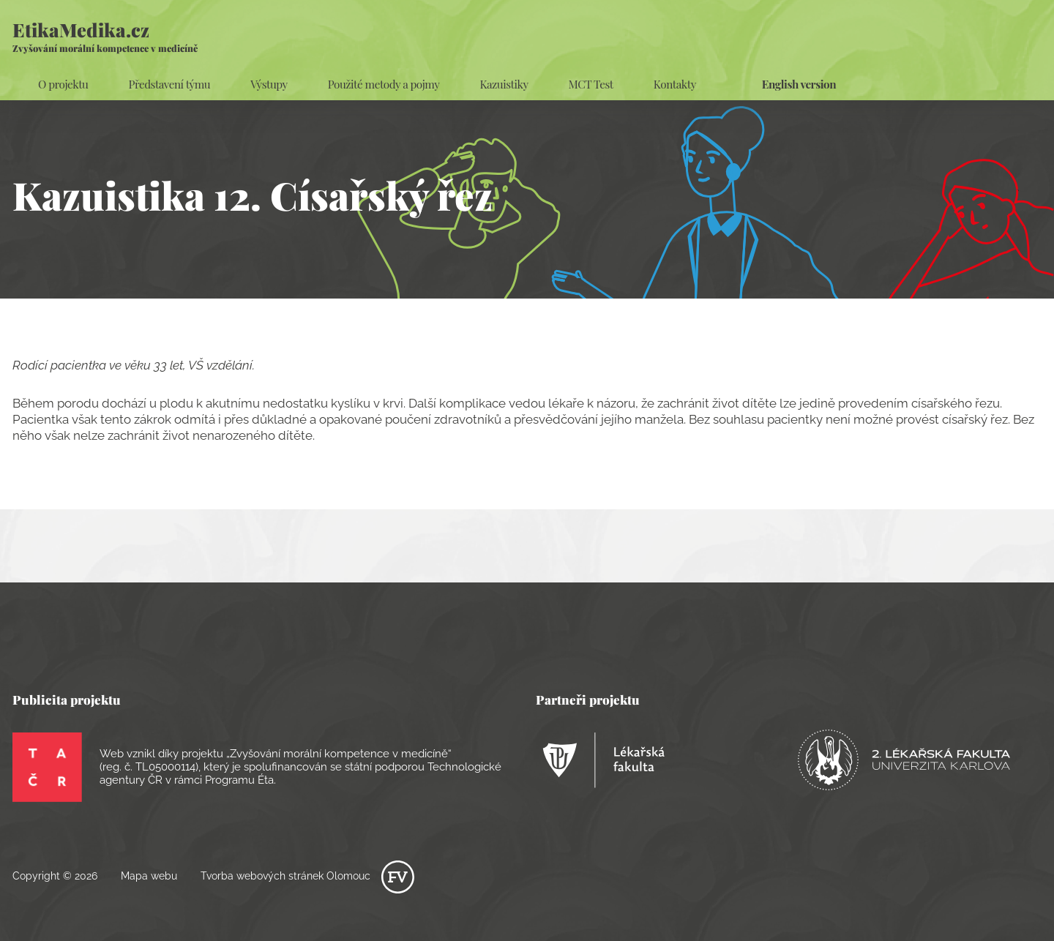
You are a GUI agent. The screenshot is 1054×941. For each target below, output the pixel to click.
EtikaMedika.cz (105, 35)
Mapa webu (149, 876)
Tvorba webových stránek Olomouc (307, 876)
